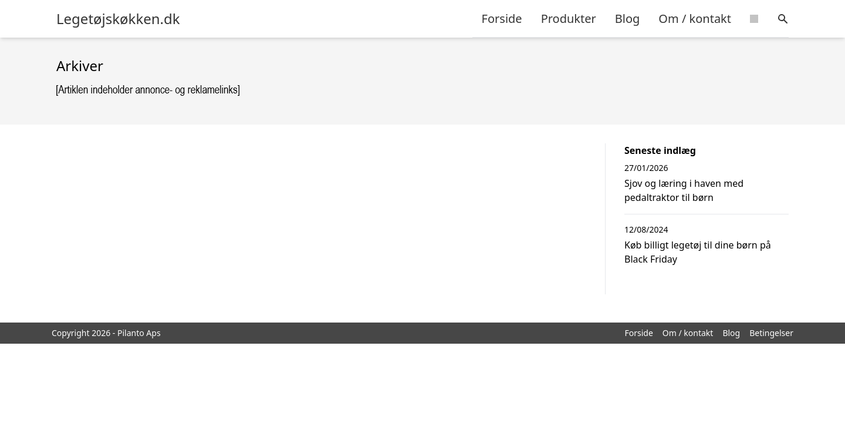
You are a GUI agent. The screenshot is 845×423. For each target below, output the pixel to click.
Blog (627, 18)
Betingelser (771, 332)
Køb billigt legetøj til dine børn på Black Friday (697, 252)
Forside (502, 18)
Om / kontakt (694, 18)
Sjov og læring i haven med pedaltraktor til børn (683, 190)
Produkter (568, 18)
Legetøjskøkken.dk (118, 18)
